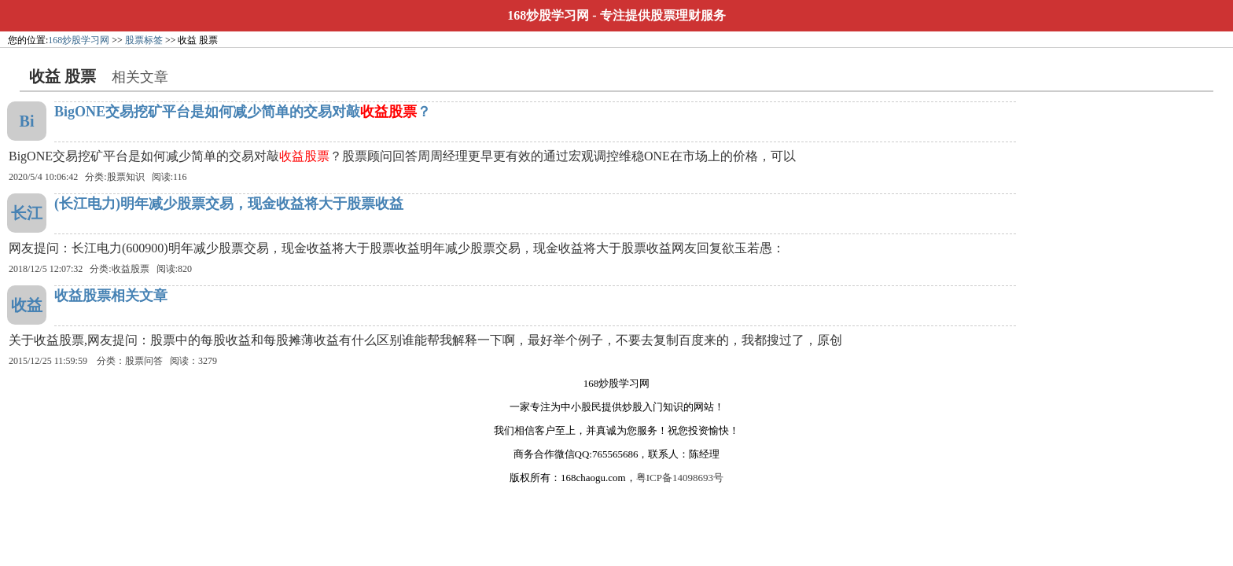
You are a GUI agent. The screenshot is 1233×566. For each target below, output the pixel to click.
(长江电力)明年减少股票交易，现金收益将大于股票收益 (228, 203)
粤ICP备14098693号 (679, 477)
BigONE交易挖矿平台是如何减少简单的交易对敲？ (242, 111)
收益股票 (130, 268)
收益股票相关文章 (110, 295)
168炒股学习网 (548, 15)
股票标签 (144, 40)
